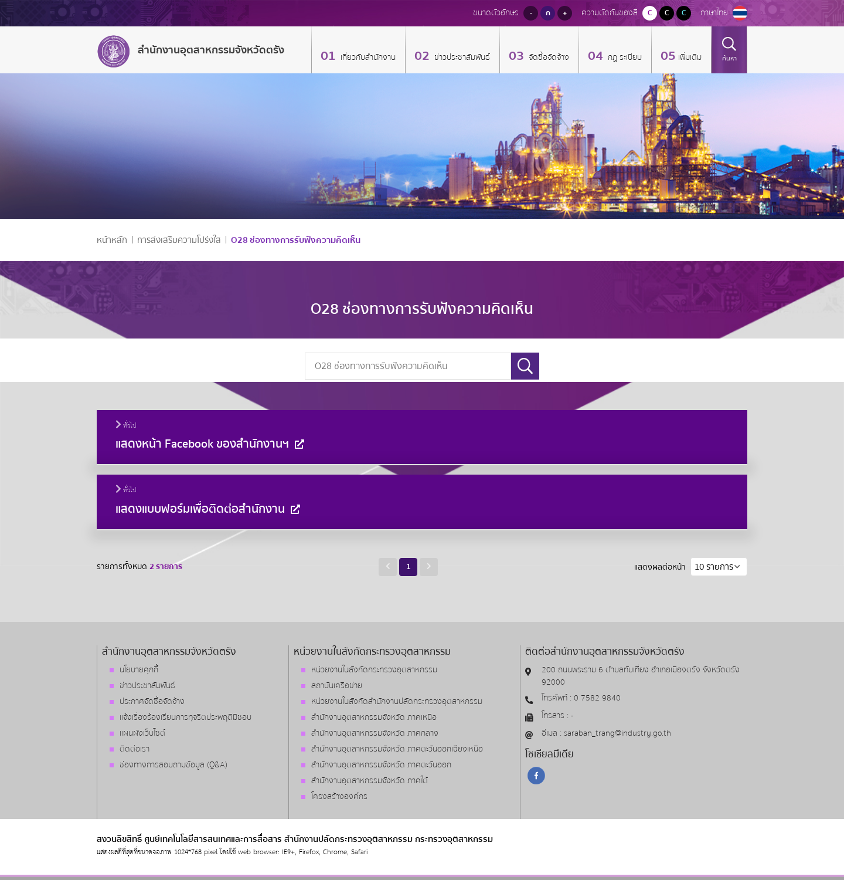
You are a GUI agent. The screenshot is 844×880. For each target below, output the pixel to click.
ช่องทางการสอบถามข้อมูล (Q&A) (173, 765)
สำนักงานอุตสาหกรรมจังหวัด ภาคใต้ (369, 780)
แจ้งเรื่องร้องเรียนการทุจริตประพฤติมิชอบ (185, 717)
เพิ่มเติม (690, 57)
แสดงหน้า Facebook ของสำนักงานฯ (211, 444)
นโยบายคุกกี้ (139, 670)
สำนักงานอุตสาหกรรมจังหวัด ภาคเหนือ (374, 717)
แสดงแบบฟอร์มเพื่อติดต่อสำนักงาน (209, 509)
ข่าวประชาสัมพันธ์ (461, 57)
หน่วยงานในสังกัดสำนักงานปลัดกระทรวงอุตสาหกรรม (396, 701)
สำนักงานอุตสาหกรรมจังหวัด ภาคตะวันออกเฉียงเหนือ (397, 749)
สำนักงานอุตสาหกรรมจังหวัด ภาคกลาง (374, 733)
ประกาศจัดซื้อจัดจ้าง (152, 701)
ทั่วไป (126, 425)
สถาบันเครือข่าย (336, 685)
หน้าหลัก (112, 240)
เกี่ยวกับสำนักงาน (367, 57)
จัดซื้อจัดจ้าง (547, 57)
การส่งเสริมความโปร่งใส (179, 240)
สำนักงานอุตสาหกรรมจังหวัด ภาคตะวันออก (381, 765)
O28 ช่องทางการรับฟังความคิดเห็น (295, 240)
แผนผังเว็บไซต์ (142, 733)
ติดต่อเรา (134, 749)
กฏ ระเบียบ (623, 57)
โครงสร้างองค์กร (339, 796)
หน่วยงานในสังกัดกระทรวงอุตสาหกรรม (374, 670)
